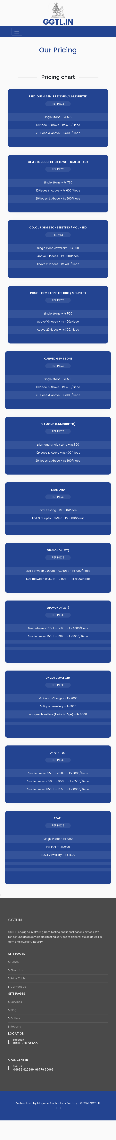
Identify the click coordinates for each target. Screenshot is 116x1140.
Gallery (15, 1018)
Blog (13, 1010)
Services (16, 1002)
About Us (17, 970)
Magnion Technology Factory (57, 1103)
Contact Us (18, 987)
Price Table (18, 978)
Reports (16, 1027)
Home (15, 962)
